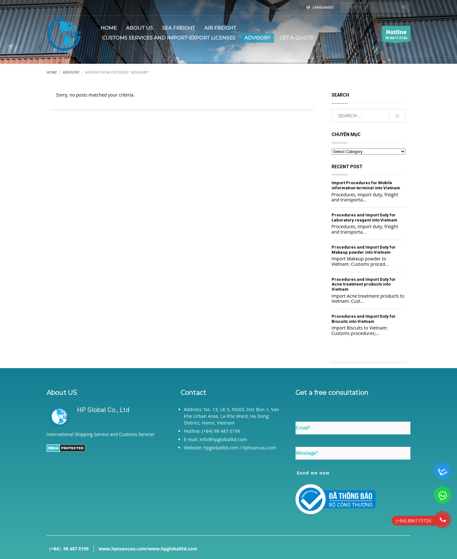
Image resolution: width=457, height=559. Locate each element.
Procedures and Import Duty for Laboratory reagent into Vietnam (364, 217)
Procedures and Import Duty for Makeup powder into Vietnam (364, 250)
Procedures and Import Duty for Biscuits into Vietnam (364, 319)
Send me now (313, 473)
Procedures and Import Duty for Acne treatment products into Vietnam (364, 284)
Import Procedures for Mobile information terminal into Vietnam (366, 185)
